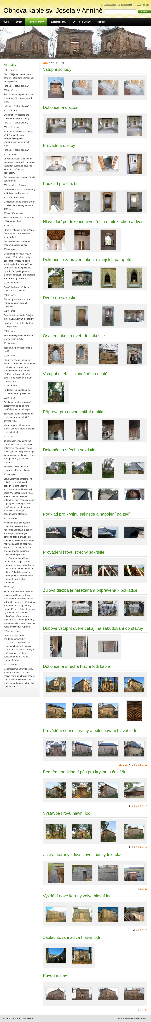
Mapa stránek (126, 5)
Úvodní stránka (110, 5)
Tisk (147, 5)
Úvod (45, 62)
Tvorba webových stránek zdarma (133, 1018)
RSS (139, 5)
